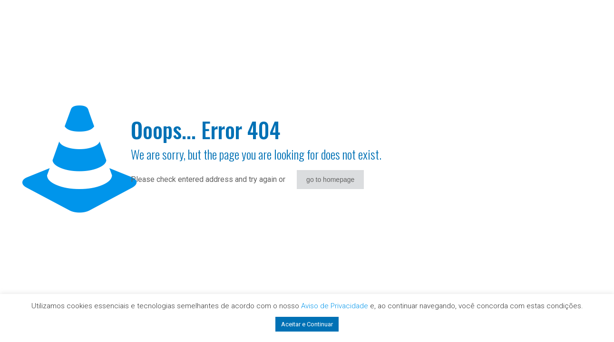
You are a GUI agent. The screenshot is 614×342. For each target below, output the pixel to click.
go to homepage (330, 179)
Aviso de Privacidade (334, 306)
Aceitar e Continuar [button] (307, 324)
